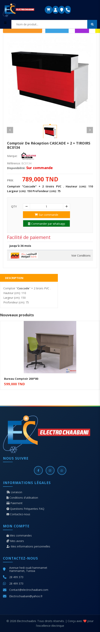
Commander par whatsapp (46, 224)
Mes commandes (19, 535)
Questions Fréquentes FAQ (25, 508)
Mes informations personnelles (28, 546)
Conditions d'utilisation (22, 497)
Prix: (10, 180)
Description (14, 278)
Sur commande (46, 215)
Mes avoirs (15, 541)
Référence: (14, 163)
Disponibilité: (16, 168)
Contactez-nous (18, 514)
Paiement (14, 503)
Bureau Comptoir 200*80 (21, 379)
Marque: (12, 156)
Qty (14, 206)
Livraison (14, 492)
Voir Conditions (81, 255)
